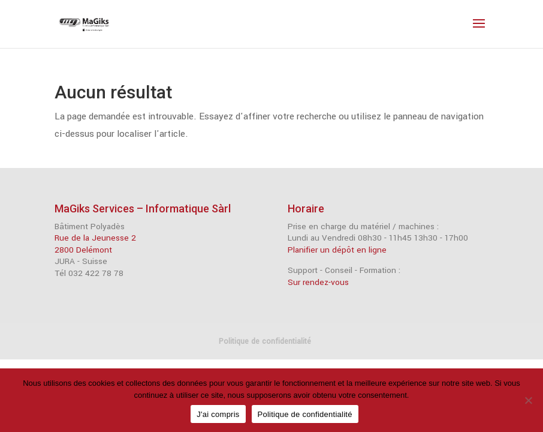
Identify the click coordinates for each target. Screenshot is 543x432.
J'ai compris (218, 414)
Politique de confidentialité (265, 341)
